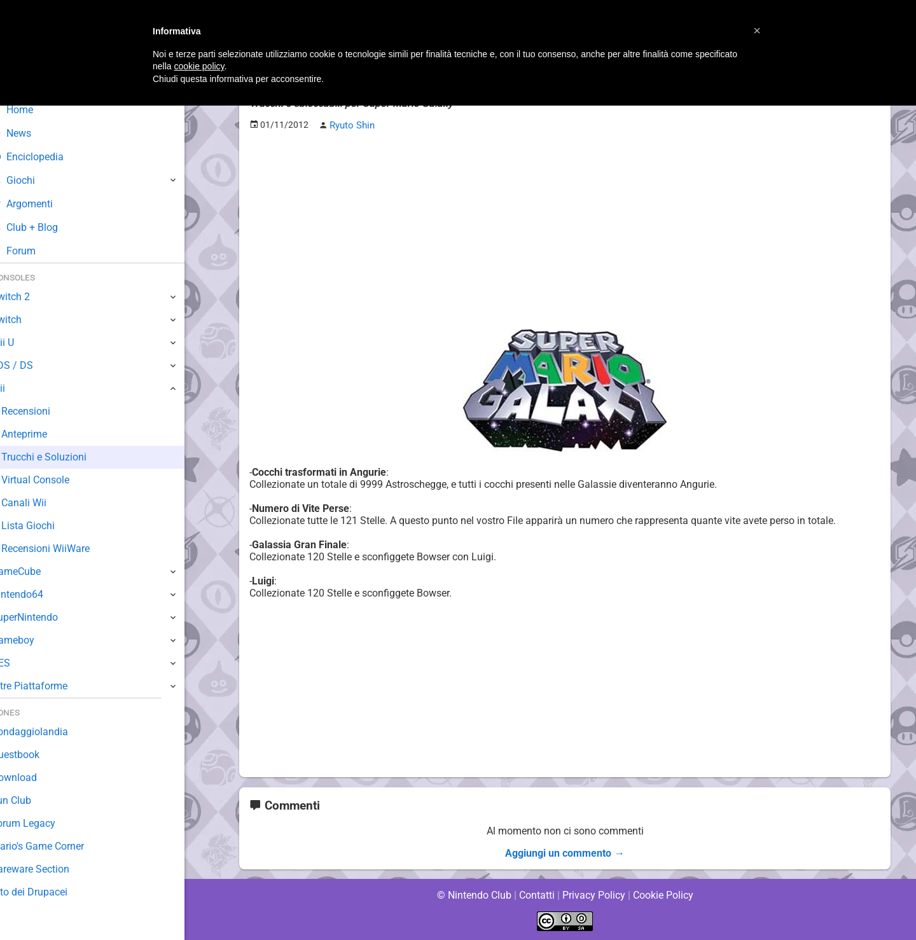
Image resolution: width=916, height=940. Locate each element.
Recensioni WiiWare (64, 549)
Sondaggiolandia (48, 732)
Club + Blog (43, 227)
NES (19, 663)
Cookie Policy (662, 895)
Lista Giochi (47, 526)
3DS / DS (30, 365)
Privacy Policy (593, 895)
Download (32, 777)
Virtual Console (55, 480)
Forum (32, 251)
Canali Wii (42, 503)
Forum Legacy (42, 823)
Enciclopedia (46, 157)
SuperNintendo (44, 617)
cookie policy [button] (199, 66)
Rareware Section (49, 869)
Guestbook (34, 755)
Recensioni (45, 411)
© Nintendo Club (473, 895)
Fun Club (30, 800)
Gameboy (31, 640)
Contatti (536, 895)
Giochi (32, 180)
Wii (17, 388)
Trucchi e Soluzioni (63, 457)
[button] (757, 30)
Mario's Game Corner (57, 846)
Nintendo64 (36, 594)
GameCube (35, 571)
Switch (25, 320)
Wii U (21, 342)
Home (31, 110)
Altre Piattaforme (49, 686)
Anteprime (43, 434)
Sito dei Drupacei (48, 892)
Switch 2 (29, 297)
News (30, 133)
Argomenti (41, 204)
